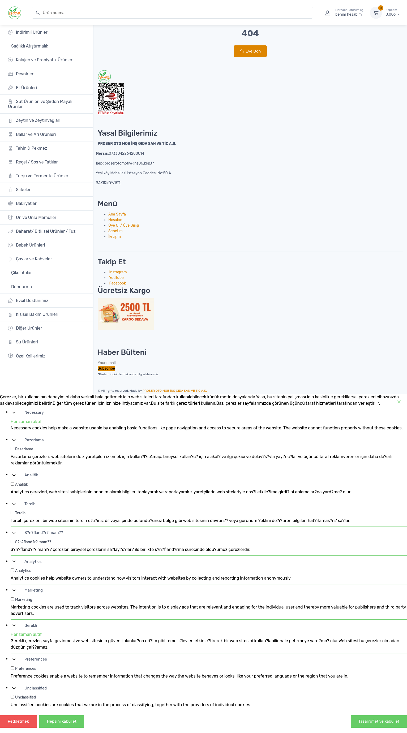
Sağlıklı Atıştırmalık (29, 46)
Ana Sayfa (117, 214)
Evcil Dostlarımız (28, 300)
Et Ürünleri (22, 87)
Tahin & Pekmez (27, 148)
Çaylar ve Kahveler (30, 258)
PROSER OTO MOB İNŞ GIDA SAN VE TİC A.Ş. (175, 391)
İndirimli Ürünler (28, 32)
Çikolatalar (21, 272)
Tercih (30, 504)
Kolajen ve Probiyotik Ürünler (40, 59)
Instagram (117, 272)
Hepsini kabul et (61, 721)
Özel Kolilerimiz (26, 355)
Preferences (35, 659)
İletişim (114, 236)
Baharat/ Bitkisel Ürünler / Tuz (42, 231)
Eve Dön (250, 51)
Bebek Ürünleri (26, 245)
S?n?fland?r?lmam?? (43, 532)
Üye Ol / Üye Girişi (123, 225)
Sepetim (115, 231)
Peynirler (20, 73)
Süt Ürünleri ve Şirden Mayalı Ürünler (40, 104)
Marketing (33, 590)
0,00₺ (392, 12)
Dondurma (21, 286)
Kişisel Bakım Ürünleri (33, 314)
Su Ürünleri (23, 341)
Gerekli (30, 625)
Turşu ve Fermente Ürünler (38, 175)
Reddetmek (18, 721)
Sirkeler (19, 189)
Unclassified (35, 688)
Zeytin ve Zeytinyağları (34, 120)
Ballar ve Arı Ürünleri (32, 134)
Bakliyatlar (22, 203)
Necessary (34, 412)
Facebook (117, 283)
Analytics (33, 561)
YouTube (116, 277)
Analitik (31, 475)
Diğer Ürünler (25, 328)
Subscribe (106, 368)
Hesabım (115, 220)
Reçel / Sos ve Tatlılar (33, 162)
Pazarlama (34, 440)
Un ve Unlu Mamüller (32, 217)
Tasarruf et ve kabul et (378, 721)
